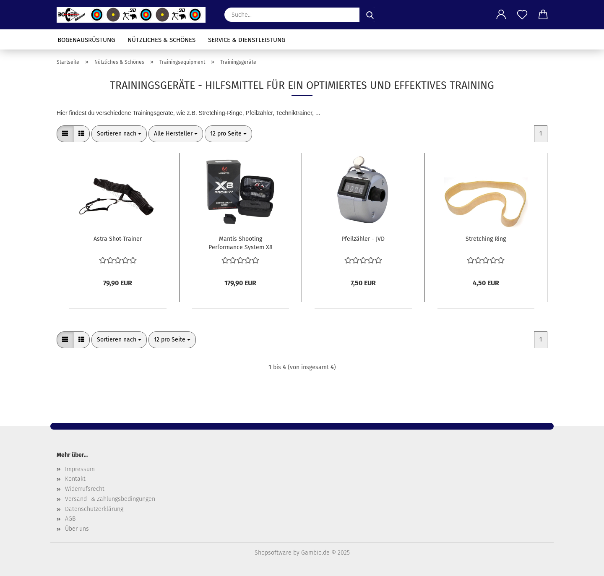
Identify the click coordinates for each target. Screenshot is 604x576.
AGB (70, 518)
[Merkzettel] (522, 14)
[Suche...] (369, 15)
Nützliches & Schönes (161, 40)
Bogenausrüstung (86, 40)
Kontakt (75, 478)
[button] (501, 14)
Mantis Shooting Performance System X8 (240, 242)
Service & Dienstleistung (246, 40)
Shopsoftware (273, 552)
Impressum (80, 469)
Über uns (77, 528)
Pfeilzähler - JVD (363, 238)
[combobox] (119, 133)
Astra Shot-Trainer (118, 238)
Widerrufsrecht (84, 489)
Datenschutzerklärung (94, 509)
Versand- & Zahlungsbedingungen (110, 499)
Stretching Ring (486, 238)
